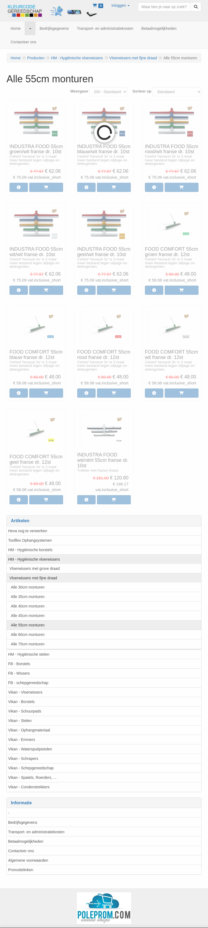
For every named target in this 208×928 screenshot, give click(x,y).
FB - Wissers (19, 673)
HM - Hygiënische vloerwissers (34, 559)
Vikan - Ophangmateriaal (29, 730)
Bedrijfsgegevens (22, 822)
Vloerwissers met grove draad (34, 568)
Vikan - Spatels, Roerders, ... (32, 777)
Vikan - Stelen (20, 720)
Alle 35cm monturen (28, 596)
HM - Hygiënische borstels (30, 550)
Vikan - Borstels (21, 702)
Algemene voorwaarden (28, 860)
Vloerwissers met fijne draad (33, 578)
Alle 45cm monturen (28, 615)
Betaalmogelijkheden (25, 841)
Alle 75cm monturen (28, 644)
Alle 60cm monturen (28, 634)
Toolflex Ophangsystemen (30, 540)
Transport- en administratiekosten (36, 832)
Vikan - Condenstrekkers (29, 787)
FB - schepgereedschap (28, 683)
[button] (120, 5)
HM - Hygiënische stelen (28, 654)
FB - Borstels (19, 664)
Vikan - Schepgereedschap (31, 768)
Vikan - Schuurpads (24, 711)
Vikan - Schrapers (23, 758)
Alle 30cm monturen (28, 587)
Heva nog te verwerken (27, 531)
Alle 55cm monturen (28, 625)
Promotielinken (20, 870)
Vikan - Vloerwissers (25, 692)
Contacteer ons (21, 851)
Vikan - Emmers (21, 739)
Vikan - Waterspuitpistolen (30, 749)
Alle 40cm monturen (28, 606)
